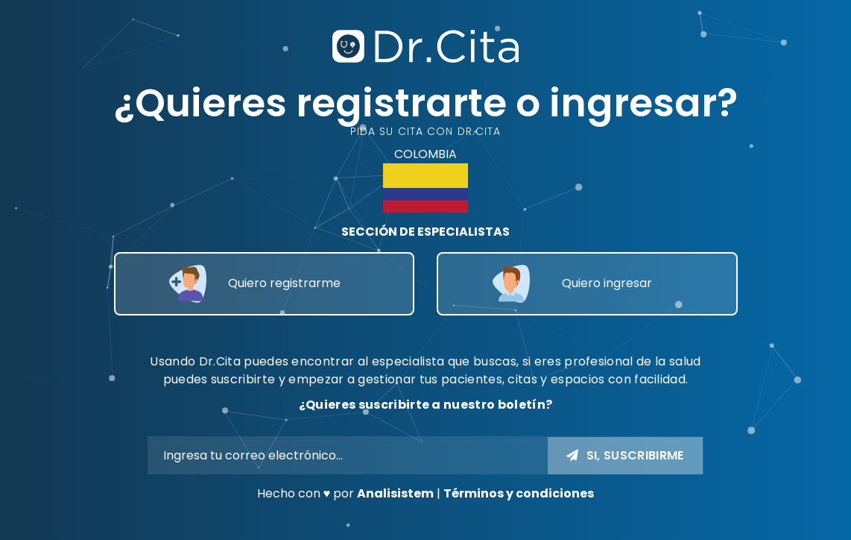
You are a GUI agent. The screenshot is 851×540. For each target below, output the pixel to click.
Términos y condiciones (518, 493)
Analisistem (395, 493)
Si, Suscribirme (624, 455)
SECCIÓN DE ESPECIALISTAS (425, 232)
